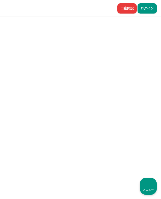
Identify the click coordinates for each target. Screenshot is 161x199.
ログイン (147, 8)
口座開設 (127, 8)
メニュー (148, 189)
